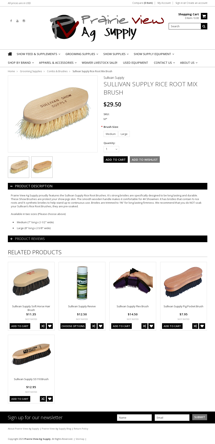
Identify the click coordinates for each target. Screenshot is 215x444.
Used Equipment (135, 63)
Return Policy (81, 428)
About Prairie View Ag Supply (24, 428)
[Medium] (111, 134)
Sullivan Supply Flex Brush (133, 306)
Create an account (197, 3)
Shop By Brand (20, 64)
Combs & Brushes (57, 71)
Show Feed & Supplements (38, 55)
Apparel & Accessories (57, 64)
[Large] (124, 134)
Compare (142, 3)
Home (11, 71)
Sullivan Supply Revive (82, 306)
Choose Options (73, 326)
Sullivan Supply (114, 77)
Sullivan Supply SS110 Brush (31, 379)
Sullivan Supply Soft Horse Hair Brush (31, 308)
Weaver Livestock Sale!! (99, 63)
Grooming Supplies (81, 55)
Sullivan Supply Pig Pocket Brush (183, 306)
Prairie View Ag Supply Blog (57, 428)
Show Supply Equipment (153, 55)
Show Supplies (115, 55)
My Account (164, 3)
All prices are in (19, 3)
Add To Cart (20, 326)
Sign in (179, 3)
